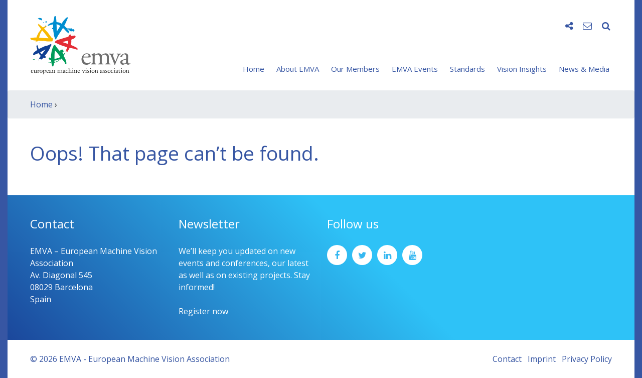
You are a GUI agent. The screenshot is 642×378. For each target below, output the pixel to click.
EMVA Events (415, 69)
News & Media (584, 69)
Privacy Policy (587, 358)
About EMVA (297, 69)
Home (253, 69)
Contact (507, 358)
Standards (467, 69)
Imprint (542, 358)
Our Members (355, 69)
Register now (203, 311)
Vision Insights (522, 69)
